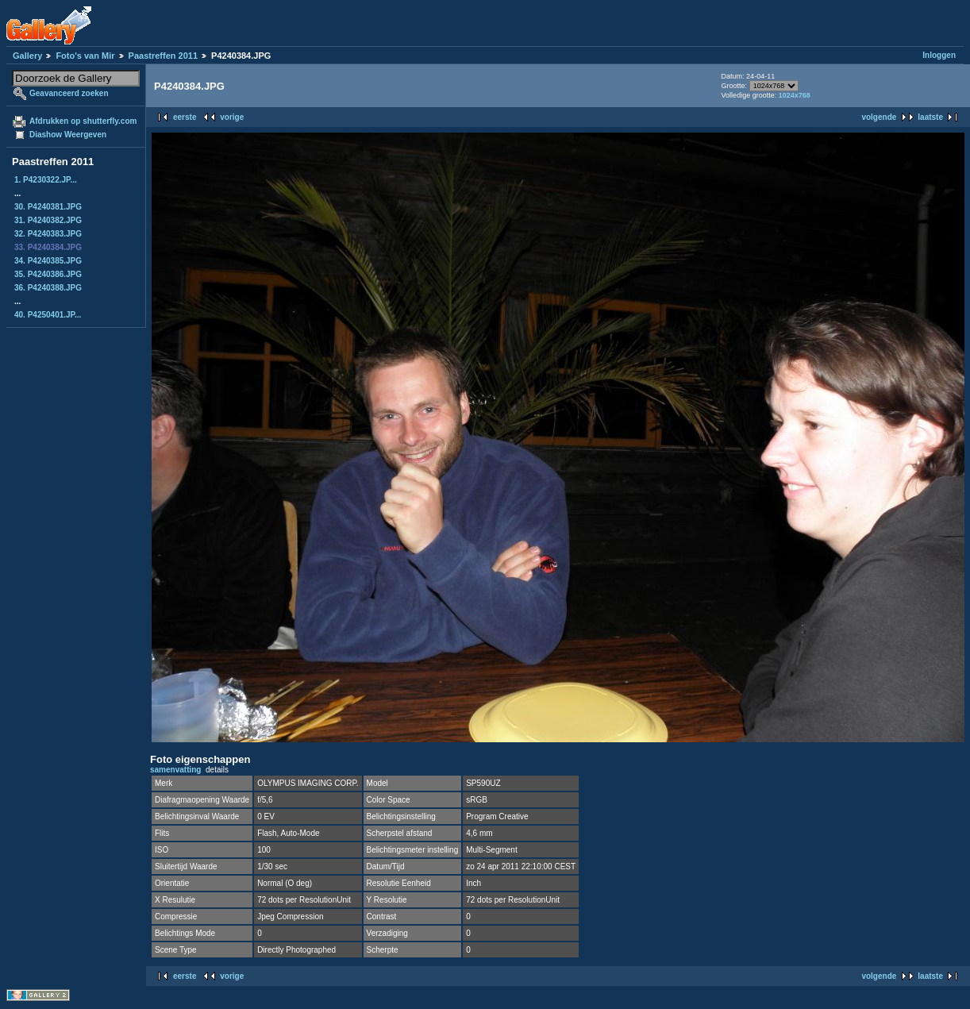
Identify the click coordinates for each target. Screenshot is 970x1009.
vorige (232, 117)
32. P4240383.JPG (48, 233)
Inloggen (939, 55)
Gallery (27, 55)
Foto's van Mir (85, 55)
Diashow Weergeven (67, 134)
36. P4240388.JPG (48, 287)
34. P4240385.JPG (48, 260)
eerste (184, 117)
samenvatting (175, 769)
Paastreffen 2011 (163, 55)
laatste (930, 117)
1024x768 (794, 95)
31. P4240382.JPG (48, 220)
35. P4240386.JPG (48, 274)
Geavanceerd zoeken (69, 93)
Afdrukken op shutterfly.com (83, 121)
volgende (878, 117)
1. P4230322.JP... (45, 179)
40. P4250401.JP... (47, 314)
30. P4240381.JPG (48, 206)
